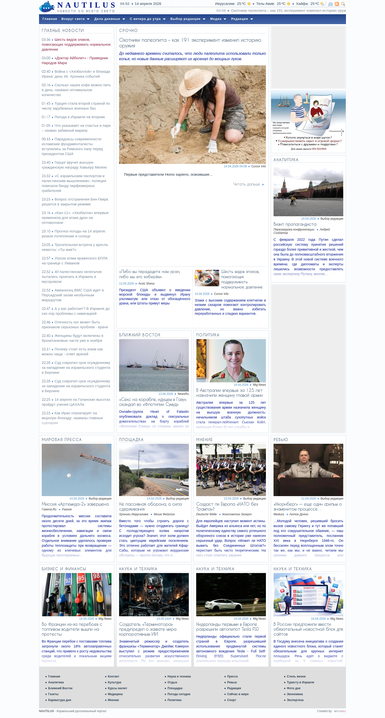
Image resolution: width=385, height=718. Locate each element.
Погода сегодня (178, 694)
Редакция (234, 688)
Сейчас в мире (237, 694)
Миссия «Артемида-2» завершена (75, 504)
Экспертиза (295, 700)
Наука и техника (179, 676)
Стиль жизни (296, 676)
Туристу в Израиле (300, 682)
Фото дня (294, 688)
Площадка (174, 688)
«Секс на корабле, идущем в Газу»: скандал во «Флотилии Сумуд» (153, 402)
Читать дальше (246, 184)
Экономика (295, 694)
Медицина (115, 694)
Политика (174, 700)
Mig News (259, 385)
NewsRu (183, 394)
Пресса (232, 676)
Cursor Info (258, 166)
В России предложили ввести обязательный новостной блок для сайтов (308, 629)
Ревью (232, 682)
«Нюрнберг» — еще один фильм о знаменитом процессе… (308, 506)
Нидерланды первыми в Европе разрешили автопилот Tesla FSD (227, 627)
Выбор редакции (332, 218)
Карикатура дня (59, 700)
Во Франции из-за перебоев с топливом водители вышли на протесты (72, 629)
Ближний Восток (60, 688)
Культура (114, 682)
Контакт (113, 676)
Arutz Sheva (146, 283)
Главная (54, 676)
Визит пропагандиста (295, 224)
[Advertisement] (308, 57)
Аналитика (56, 682)
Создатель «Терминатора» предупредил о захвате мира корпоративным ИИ (147, 629)
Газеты (53, 694)
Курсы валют (117, 688)
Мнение (113, 700)
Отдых (172, 682)
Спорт (231, 700)
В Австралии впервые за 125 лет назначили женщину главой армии (229, 393)
